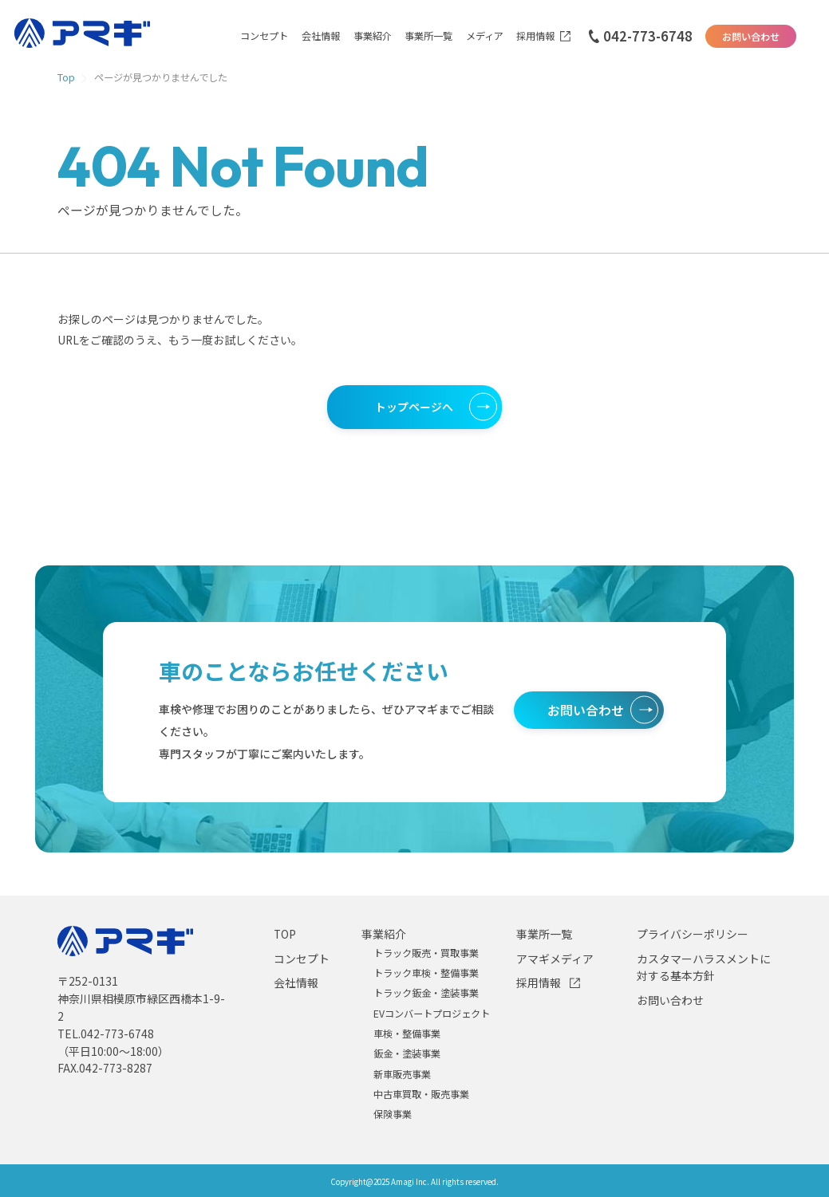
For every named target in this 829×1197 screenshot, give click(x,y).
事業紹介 (372, 36)
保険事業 (392, 1114)
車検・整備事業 (406, 1033)
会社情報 (321, 36)
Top (66, 78)
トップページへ (414, 407)
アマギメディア (555, 959)
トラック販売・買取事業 (426, 953)
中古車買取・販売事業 (421, 1094)
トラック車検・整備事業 (426, 973)
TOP (285, 934)
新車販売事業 (402, 1074)
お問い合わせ (751, 37)
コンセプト (264, 36)
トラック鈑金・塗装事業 (426, 993)
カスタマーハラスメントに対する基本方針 (704, 967)
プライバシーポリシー (692, 934)
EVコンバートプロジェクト (431, 1013)
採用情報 (535, 36)
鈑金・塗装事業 (406, 1053)
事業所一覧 (428, 36)
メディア (484, 36)
